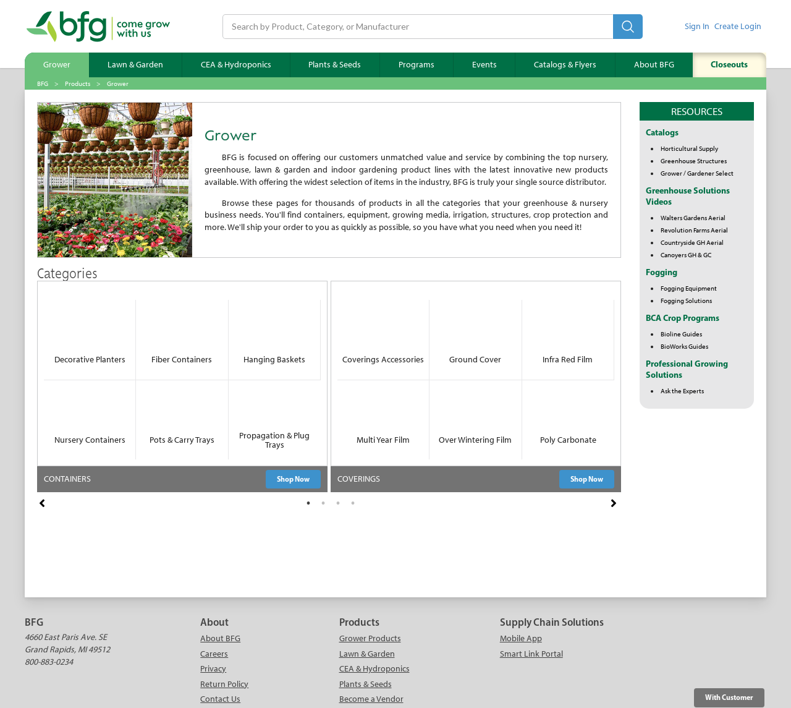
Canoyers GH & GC (686, 254)
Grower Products (370, 638)
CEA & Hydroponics (236, 64)
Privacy (213, 668)
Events (484, 64)
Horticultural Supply (689, 148)
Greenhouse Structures (694, 160)
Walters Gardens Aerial (693, 217)
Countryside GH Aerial (692, 242)
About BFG (654, 64)
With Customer (729, 697)
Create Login (737, 26)
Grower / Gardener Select (697, 173)
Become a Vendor (371, 699)
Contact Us (220, 699)
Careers (214, 654)
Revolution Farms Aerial (694, 230)
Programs (416, 64)
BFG (42, 83)
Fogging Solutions (686, 300)
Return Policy (224, 684)
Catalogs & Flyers (565, 64)
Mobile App (521, 638)
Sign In (697, 26)
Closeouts (729, 64)
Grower (56, 64)
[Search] (417, 26)
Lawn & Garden (135, 64)
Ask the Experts (682, 390)
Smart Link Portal (531, 654)
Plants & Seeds (334, 64)
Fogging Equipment (689, 288)
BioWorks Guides (684, 346)
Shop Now (293, 479)
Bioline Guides (681, 334)
